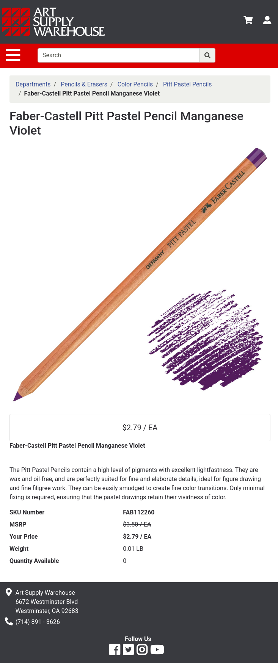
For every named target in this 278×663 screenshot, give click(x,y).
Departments (33, 84)
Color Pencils (135, 84)
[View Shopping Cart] (248, 21)
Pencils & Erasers (84, 84)
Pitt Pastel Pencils (187, 84)
